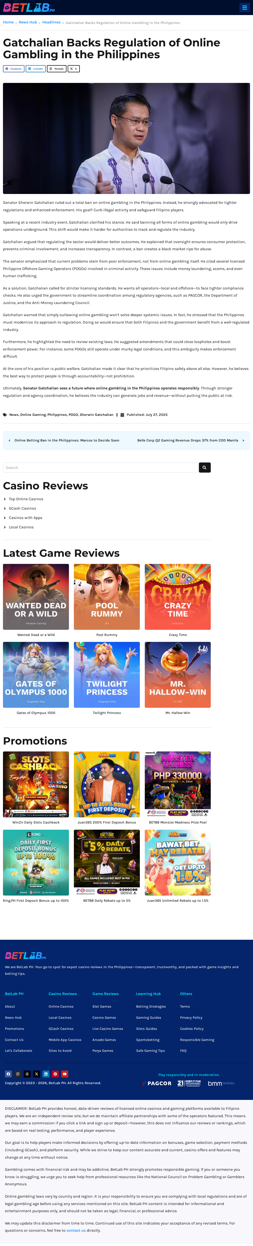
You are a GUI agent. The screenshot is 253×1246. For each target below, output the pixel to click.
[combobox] (100, 467)
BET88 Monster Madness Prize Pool (178, 824)
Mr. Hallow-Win (178, 715)
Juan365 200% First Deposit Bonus (107, 824)
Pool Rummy (106, 636)
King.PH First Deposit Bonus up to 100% (36, 902)
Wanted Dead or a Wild (36, 636)
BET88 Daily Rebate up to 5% (107, 902)
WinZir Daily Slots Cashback (36, 824)
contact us (76, 1232)
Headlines (51, 22)
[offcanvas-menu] (244, 7)
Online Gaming (33, 415)
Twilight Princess (107, 715)
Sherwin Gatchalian (96, 415)
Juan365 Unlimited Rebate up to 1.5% (178, 902)
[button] (13, 68)
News (14, 415)
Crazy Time (178, 636)
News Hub (28, 22)
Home (8, 22)
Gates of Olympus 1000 (36, 715)
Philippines (57, 415)
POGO (73, 415)
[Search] (205, 467)
